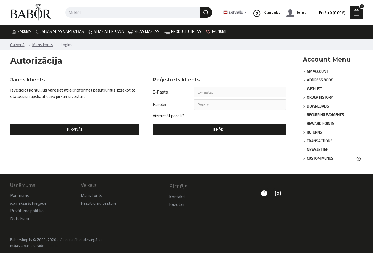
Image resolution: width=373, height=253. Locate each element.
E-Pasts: (161, 91)
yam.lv (52, 245)
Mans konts (42, 44)
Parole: (159, 104)
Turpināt (74, 130)
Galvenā (17, 44)
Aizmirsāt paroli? (168, 115)
